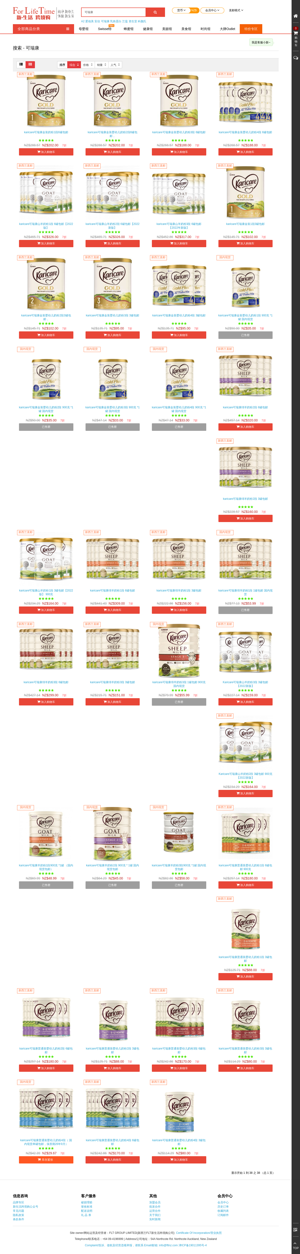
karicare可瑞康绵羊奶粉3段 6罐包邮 (46, 682)
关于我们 (155, 1215)
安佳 (97, 21)
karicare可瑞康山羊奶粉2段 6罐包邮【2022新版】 (112, 225)
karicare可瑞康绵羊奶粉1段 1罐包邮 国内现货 (245, 592)
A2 (83, 21)
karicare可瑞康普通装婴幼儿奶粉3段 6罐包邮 (179, 1050)
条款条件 (18, 1219)
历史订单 (223, 1206)
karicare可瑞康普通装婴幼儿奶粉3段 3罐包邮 (245, 1050)
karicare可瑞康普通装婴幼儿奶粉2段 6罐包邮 (46, 1050)
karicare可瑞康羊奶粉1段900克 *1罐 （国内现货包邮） (46, 867)
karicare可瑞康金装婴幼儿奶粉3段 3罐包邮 (112, 315)
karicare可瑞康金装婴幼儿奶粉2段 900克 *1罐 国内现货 (46, 409)
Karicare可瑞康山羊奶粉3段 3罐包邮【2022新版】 (245, 684)
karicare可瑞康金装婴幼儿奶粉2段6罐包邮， (112, 134)
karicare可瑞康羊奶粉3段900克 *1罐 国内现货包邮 (179, 867)
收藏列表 (223, 1210)
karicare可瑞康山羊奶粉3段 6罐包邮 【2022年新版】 (179, 225)
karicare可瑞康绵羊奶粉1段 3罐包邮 (179, 590)
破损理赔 (86, 1202)
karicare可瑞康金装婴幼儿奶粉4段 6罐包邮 (245, 132)
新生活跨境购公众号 (25, 1206)
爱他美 (89, 21)
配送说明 (86, 1210)
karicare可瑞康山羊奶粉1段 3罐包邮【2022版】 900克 (46, 592)
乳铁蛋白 (115, 21)
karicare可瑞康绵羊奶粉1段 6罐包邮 (112, 590)
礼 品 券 (86, 1215)
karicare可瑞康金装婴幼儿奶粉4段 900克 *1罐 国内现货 (179, 409)
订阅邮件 (223, 1215)
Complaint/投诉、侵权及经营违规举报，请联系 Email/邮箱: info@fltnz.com (132, 1245)
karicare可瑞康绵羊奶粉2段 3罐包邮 (245, 498)
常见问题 (18, 1210)
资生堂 (133, 21)
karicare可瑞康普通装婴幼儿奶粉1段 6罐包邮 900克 (245, 867)
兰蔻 (125, 21)
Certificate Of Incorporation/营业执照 (199, 1233)
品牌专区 (18, 1202)
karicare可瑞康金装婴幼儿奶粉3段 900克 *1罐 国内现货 (113, 409)
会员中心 (223, 1202)
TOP (296, 1248)
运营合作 (155, 1210)
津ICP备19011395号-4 (193, 1245)
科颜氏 (142, 21)
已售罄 (245, 335)
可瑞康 (105, 21)
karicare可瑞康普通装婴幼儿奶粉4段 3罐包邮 (179, 1142)
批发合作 (155, 1206)
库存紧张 (46, 1159)
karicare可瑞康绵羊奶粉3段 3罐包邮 (112, 682)
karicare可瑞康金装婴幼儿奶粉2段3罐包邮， (46, 317)
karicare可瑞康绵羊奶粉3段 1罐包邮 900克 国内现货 (179, 684)
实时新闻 (155, 1219)
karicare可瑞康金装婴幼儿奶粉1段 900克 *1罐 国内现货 (245, 317)
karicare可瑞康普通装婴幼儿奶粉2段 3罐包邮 (112, 1050)
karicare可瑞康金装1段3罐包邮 (245, 224)
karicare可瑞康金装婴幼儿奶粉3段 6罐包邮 (179, 132)
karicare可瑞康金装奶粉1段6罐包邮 (46, 132)
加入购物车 (46, 152)
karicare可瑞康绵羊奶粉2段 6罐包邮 (245, 407)
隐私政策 (18, 1215)
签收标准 (86, 1206)
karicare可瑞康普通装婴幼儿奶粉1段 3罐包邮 (245, 958)
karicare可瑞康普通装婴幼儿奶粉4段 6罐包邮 (112, 1142)
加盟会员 (155, 1202)
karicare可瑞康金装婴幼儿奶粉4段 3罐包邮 (179, 315)
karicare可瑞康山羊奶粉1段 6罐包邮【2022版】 (46, 225)
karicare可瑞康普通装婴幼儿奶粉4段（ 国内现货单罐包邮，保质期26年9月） (46, 1142)
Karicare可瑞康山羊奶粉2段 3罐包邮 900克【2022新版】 (245, 775)
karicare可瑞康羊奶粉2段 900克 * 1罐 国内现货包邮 (112, 867)
